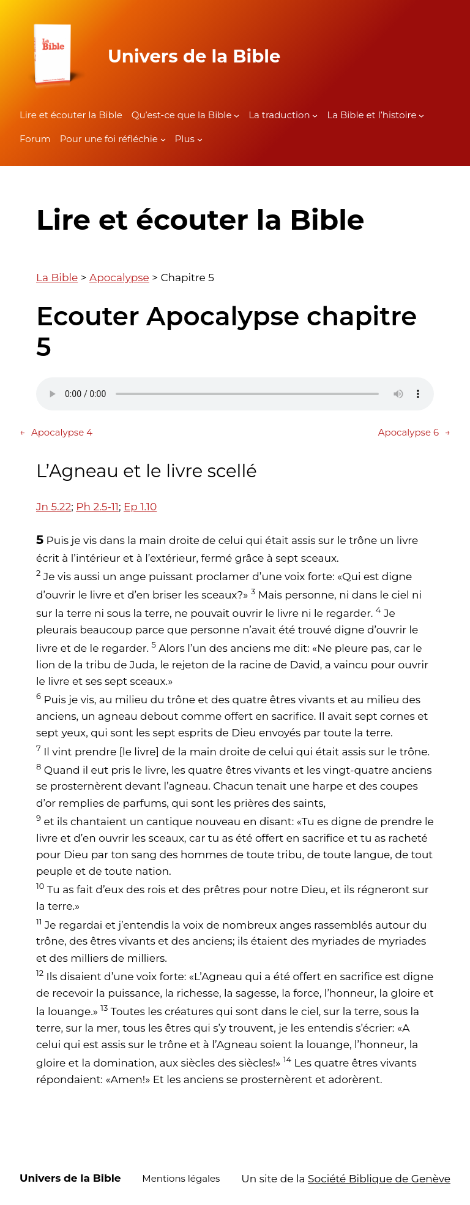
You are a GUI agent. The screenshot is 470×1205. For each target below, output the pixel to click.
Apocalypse (119, 277)
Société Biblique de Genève (379, 1179)
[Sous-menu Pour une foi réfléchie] (163, 139)
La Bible (57, 277)
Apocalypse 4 (56, 432)
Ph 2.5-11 (97, 507)
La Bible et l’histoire (371, 115)
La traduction (279, 115)
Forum (35, 139)
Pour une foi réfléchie (109, 139)
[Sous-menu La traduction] (315, 115)
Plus (185, 139)
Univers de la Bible (194, 56)
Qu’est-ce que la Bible (182, 115)
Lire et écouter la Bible (71, 115)
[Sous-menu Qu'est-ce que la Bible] (236, 115)
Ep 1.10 (140, 507)
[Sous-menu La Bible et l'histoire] (421, 115)
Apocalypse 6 (414, 432)
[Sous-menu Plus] (200, 139)
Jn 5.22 (53, 507)
